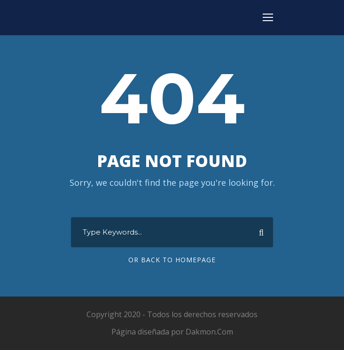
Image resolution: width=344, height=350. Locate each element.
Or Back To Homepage (172, 259)
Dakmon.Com (209, 332)
